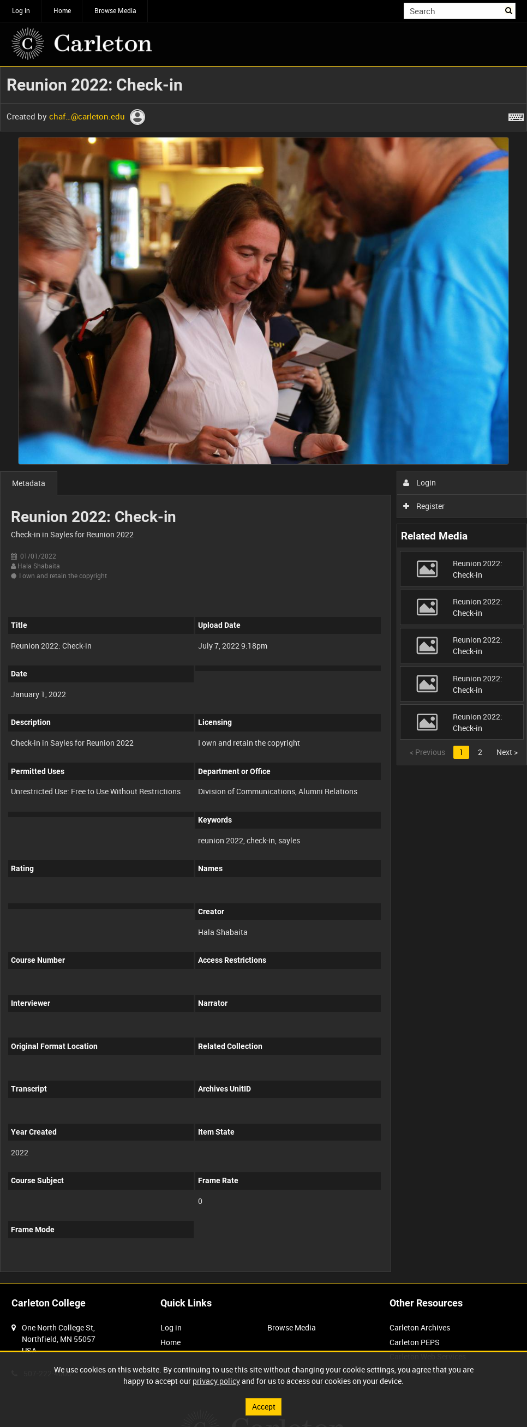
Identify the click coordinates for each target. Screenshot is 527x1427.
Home (62, 10)
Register (424, 506)
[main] (263, 675)
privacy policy (216, 1381)
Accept (264, 1406)
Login (419, 482)
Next (507, 752)
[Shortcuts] (516, 115)
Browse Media (115, 10)
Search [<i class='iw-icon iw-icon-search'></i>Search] (509, 10)
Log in (21, 10)
